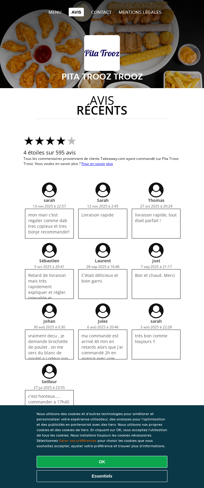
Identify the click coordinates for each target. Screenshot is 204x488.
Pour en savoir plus (97, 163)
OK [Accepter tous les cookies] (102, 461)
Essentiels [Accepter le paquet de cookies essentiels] (102, 476)
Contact (101, 12)
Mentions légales (140, 12)
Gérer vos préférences (78, 440)
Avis (76, 12)
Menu (55, 12)
